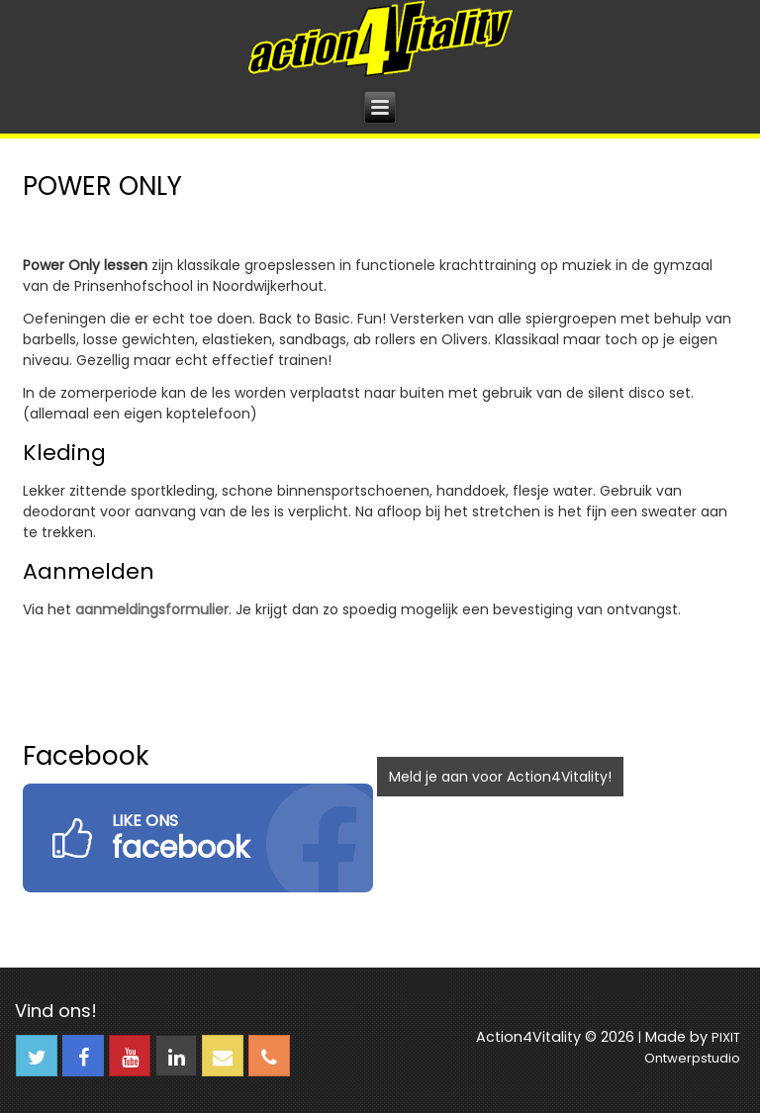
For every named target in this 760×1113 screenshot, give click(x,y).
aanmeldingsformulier (152, 609)
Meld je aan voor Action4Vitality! (500, 777)
